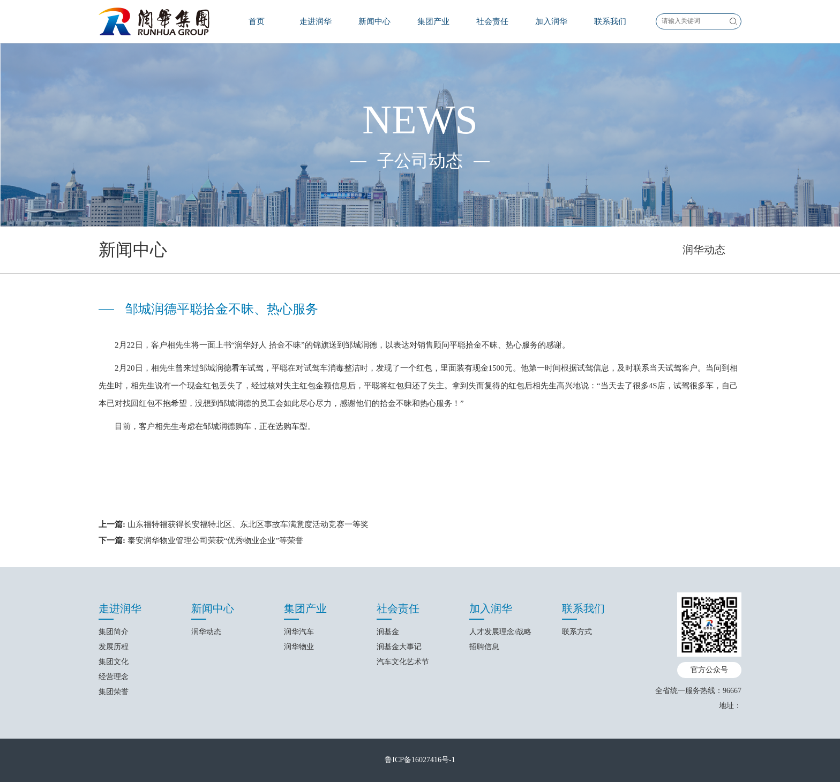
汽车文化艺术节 (403, 662)
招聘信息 (484, 647)
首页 (257, 21)
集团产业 (433, 21)
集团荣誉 (114, 692)
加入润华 (551, 21)
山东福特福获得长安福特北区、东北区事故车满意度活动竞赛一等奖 (248, 524)
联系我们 (610, 21)
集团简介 (114, 632)
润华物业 (299, 647)
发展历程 (114, 647)
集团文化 (114, 662)
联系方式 (577, 632)
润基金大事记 (399, 647)
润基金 (388, 632)
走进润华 (315, 21)
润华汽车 (299, 632)
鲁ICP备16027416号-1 (420, 760)
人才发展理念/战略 (500, 632)
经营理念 (114, 677)
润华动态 (703, 249)
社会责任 (492, 21)
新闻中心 (374, 21)
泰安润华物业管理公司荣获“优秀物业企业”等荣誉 (215, 540)
